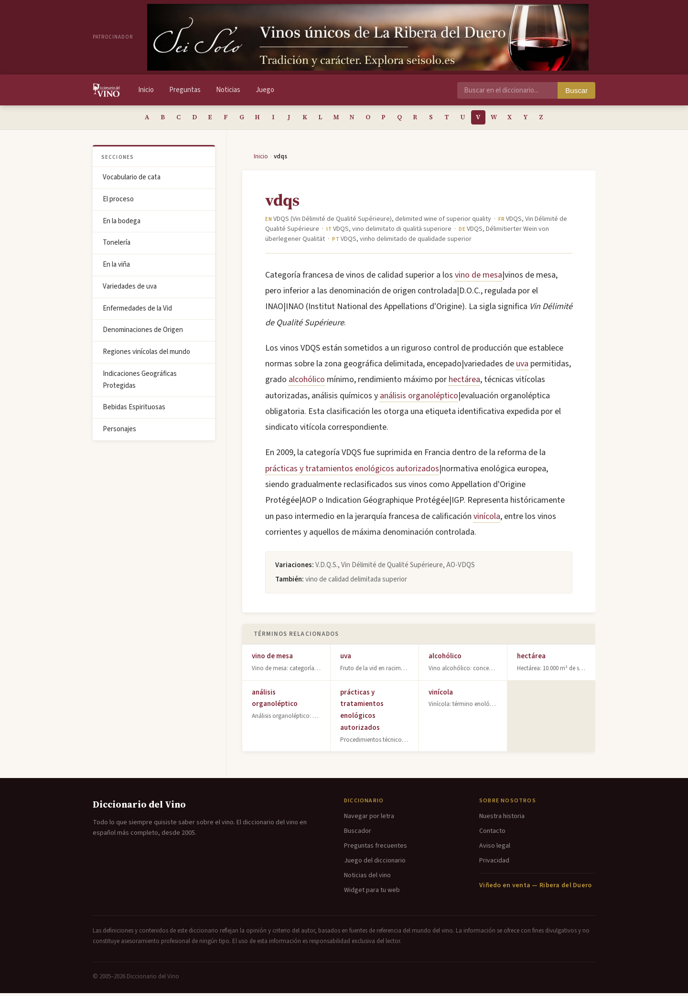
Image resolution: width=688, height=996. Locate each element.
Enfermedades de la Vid (137, 311)
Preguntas (185, 90)
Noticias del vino (367, 878)
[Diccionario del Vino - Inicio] (106, 90)
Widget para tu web (372, 893)
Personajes (119, 432)
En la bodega (121, 224)
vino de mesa (478, 278)
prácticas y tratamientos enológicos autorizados (352, 471)
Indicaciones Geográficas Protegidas (140, 383)
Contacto (492, 834)
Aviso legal (494, 848)
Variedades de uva (130, 289)
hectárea (464, 382)
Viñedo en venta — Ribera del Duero (535, 888)
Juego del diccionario (375, 863)
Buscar (576, 90)
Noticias (228, 90)
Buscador (357, 834)
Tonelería (116, 245)
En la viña (116, 267)
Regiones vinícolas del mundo (146, 355)
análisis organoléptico (419, 399)
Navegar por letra (369, 819)
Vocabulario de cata (132, 180)
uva (522, 367)
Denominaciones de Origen (143, 333)
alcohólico (307, 382)
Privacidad (494, 863)
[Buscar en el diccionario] (507, 90)
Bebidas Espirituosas (134, 410)
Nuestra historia (502, 819)
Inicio (146, 90)
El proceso (118, 202)
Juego (265, 90)
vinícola (486, 519)
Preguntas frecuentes (375, 848)
